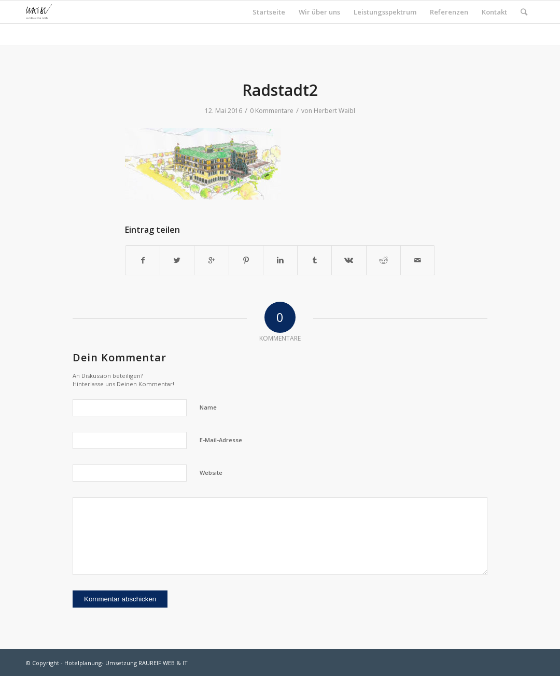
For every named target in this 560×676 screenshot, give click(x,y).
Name (208, 407)
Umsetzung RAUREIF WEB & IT (146, 663)
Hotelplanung (83, 663)
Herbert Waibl (334, 110)
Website (211, 472)
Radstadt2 (280, 90)
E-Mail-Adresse (221, 440)
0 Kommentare (271, 110)
